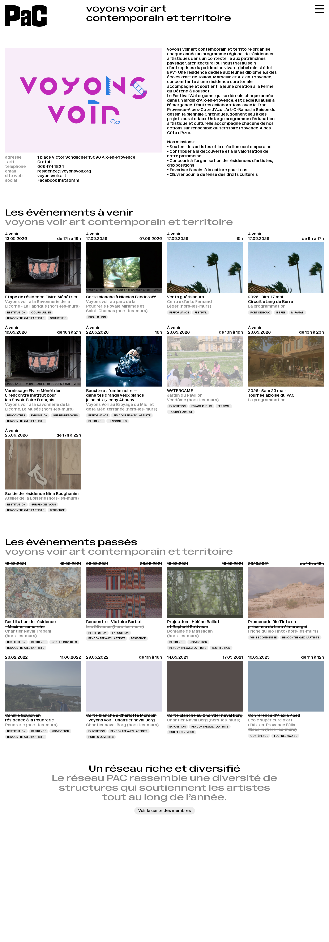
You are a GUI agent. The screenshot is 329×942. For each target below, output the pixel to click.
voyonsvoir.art (51, 175)
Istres (281, 312)
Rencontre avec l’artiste (25, 318)
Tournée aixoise (181, 411)
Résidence (95, 421)
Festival (201, 312)
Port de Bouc (260, 312)
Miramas (297, 312)
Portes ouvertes (64, 642)
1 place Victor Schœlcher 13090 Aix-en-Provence (86, 157)
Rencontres (16, 415)
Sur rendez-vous (65, 415)
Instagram (68, 180)
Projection (97, 317)
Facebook (47, 180)
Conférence (259, 735)
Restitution (16, 312)
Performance (179, 312)
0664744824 (50, 166)
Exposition (39, 415)
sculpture (58, 318)
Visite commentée (263, 637)
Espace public (201, 406)
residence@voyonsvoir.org (64, 171)
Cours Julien (41, 312)
